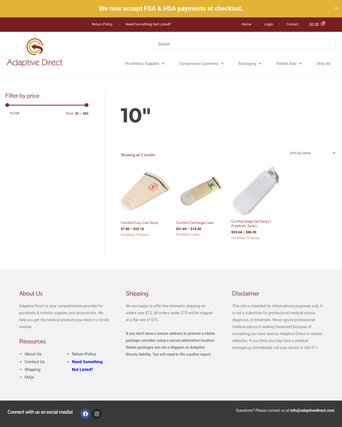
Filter (14, 114)
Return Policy (84, 355)
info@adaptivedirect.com (313, 411)
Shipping (33, 370)
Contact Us (35, 363)
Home (125, 95)
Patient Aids (288, 63)
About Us (33, 355)
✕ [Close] (336, 8)
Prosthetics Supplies (144, 63)
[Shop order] (310, 153)
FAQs (29, 378)
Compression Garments (201, 63)
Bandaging (250, 63)
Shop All (323, 64)
